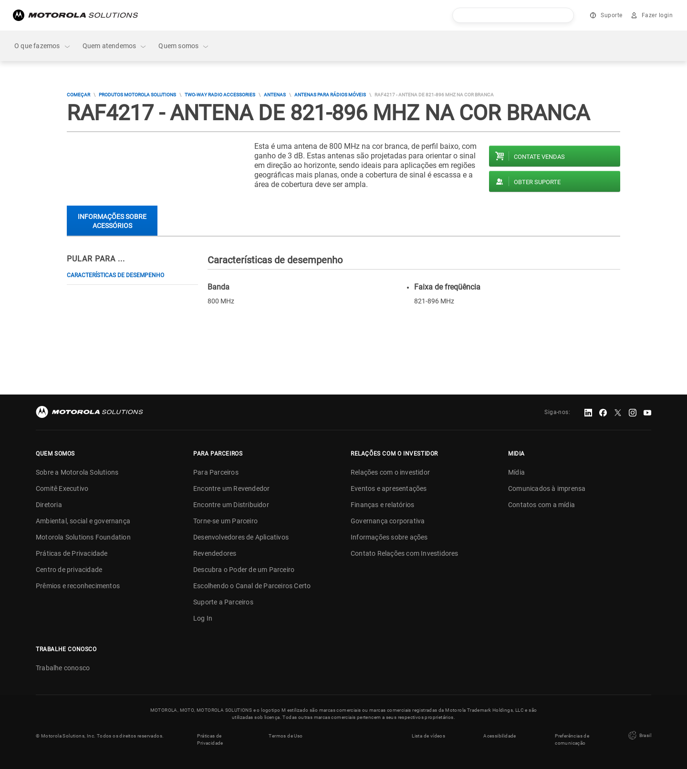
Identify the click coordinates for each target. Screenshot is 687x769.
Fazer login (657, 15)
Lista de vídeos (428, 735)
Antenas (275, 94)
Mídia (516, 472)
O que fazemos (42, 46)
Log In (202, 618)
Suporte (612, 15)
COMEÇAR (78, 94)
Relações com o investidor (390, 472)
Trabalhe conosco (63, 668)
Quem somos (183, 46)
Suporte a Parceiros (223, 602)
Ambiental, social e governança (83, 521)
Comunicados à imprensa (546, 488)
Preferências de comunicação (572, 739)
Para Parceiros (216, 472)
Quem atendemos (115, 46)
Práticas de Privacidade (72, 553)
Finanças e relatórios (382, 505)
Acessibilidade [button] (499, 735)
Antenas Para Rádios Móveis (330, 94)
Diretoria (49, 505)
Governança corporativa (388, 521)
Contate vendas (539, 156)
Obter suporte (537, 182)
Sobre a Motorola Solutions (77, 472)
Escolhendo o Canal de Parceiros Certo (252, 586)
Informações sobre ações (389, 537)
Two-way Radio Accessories (220, 94)
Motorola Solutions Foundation (83, 537)
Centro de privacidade (69, 569)
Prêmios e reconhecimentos (78, 586)
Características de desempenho (115, 275)
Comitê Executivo (62, 488)
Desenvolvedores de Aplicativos (241, 537)
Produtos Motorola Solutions (137, 94)
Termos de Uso (285, 735)
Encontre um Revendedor (231, 488)
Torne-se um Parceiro (225, 521)
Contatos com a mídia (541, 505)
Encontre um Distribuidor (231, 505)
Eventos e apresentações (389, 488)
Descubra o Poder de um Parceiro (243, 569)
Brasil (638, 735)
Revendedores (214, 553)
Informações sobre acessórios (112, 221)
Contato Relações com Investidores (404, 553)
